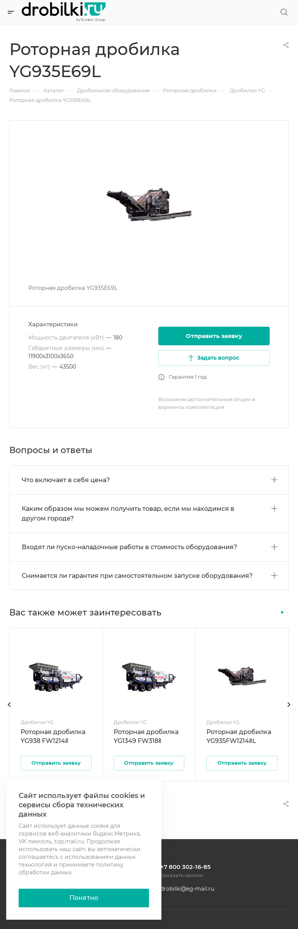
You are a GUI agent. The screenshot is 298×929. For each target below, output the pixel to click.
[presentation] (9, 712)
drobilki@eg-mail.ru (187, 888)
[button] (282, 612)
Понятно (83, 897)
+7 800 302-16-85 (185, 866)
